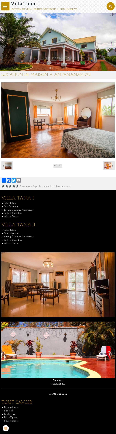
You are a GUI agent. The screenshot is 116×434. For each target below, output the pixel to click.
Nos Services (10, 414)
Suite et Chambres (13, 213)
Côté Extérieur (11, 206)
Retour (58, 166)
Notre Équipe (10, 417)
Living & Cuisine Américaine (18, 210)
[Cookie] (6, 428)
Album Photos (11, 216)
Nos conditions (11, 407)
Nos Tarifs (8, 411)
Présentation (10, 203)
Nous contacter (11, 421)
